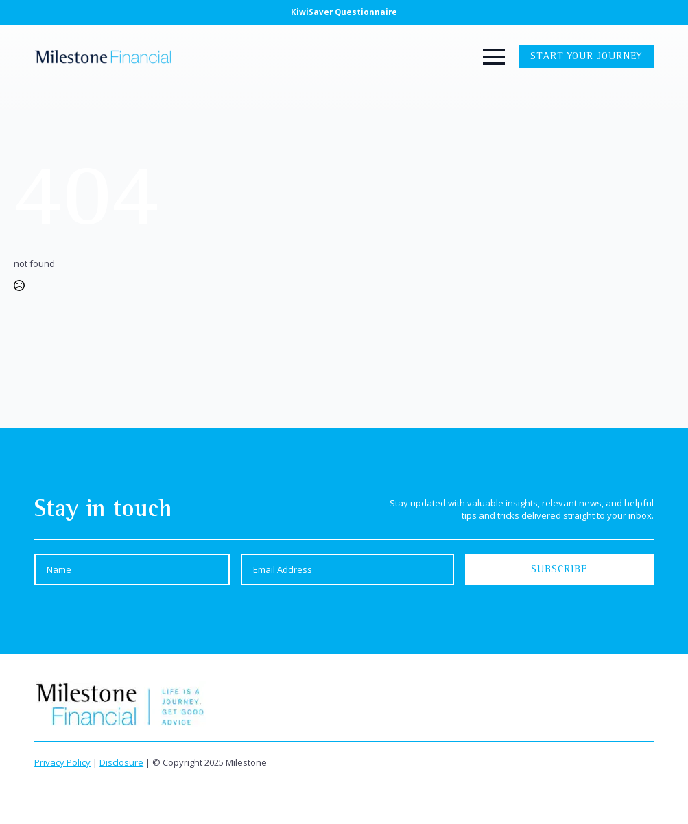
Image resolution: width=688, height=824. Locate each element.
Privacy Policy (62, 762)
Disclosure (121, 762)
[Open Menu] (501, 57)
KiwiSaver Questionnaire (344, 12)
